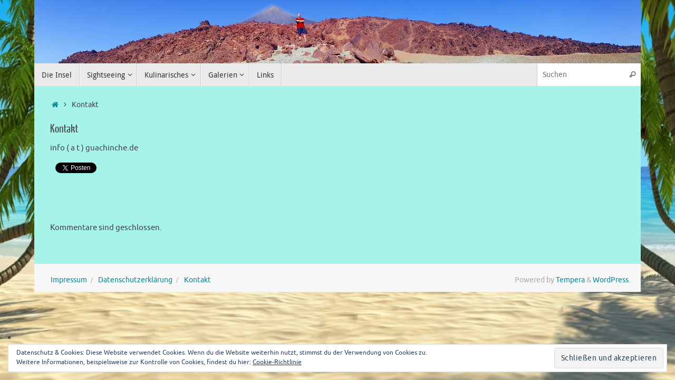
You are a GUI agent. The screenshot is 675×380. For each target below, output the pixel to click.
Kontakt (197, 280)
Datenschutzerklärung (135, 280)
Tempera (570, 280)
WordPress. (611, 280)
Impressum (69, 280)
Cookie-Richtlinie (277, 362)
